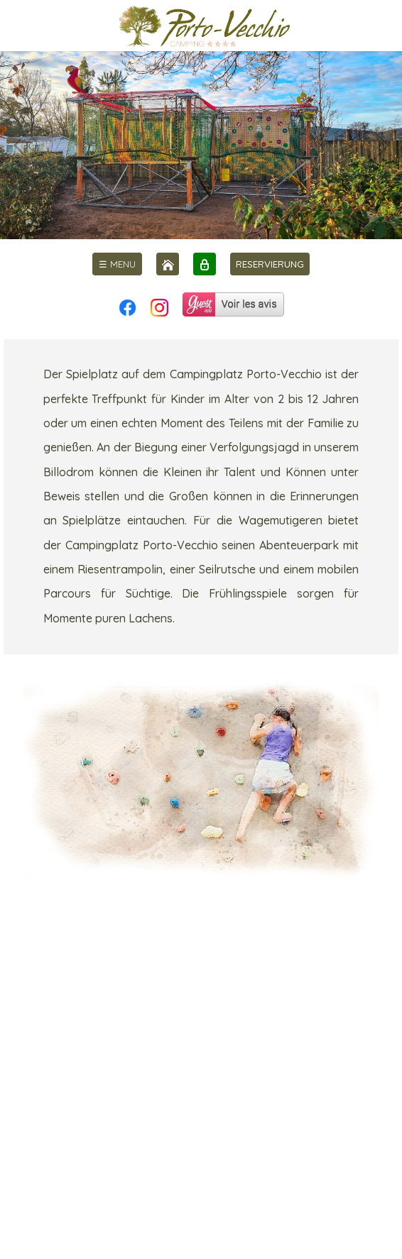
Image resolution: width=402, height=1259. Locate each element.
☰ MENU (117, 264)
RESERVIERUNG (270, 264)
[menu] (117, 264)
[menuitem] (117, 264)
